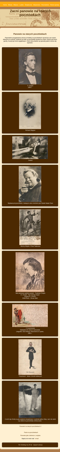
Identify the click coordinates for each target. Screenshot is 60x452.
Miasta (10, 5)
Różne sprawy (54, 5)
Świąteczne (28, 5)
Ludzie (21, 5)
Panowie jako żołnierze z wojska (30, 435)
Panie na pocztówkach (31, 432)
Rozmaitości (45, 5)
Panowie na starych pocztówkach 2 (30, 426)
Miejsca (16, 5)
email (36, 438)
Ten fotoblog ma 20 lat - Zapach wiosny (30, 445)
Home (5, 5)
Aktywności (36, 5)
